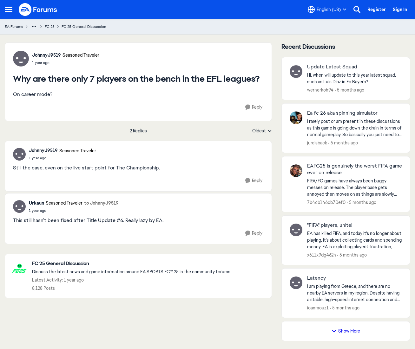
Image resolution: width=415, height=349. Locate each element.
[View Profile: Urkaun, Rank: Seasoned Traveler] (19, 206)
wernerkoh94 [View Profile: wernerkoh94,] (320, 90)
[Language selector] (327, 9)
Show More (346, 331)
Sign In (400, 9)
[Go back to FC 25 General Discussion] (131, 263)
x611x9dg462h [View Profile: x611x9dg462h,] (321, 255)
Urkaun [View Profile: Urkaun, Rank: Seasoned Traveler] (36, 203)
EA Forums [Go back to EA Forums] (14, 26)
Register (376, 9)
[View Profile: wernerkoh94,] (296, 71)
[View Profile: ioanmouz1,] (296, 282)
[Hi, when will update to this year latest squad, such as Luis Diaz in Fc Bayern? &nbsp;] (354, 78)
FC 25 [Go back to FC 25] (50, 26)
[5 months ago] (349, 90)
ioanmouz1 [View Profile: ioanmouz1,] (318, 308)
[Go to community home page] (38, 9)
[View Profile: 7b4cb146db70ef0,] (296, 170)
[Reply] (254, 107)
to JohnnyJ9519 (101, 203)
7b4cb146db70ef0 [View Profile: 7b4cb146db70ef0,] (326, 202)
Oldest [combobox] (262, 131)
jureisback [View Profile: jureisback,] (317, 143)
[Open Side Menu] (9, 9)
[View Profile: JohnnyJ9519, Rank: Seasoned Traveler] (21, 59)
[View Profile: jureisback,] (296, 117)
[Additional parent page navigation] (34, 26)
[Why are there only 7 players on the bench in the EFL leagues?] (62, 158)
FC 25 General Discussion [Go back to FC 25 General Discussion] (84, 26)
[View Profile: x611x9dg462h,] (296, 230)
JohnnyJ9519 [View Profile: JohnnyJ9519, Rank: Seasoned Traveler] (46, 55)
